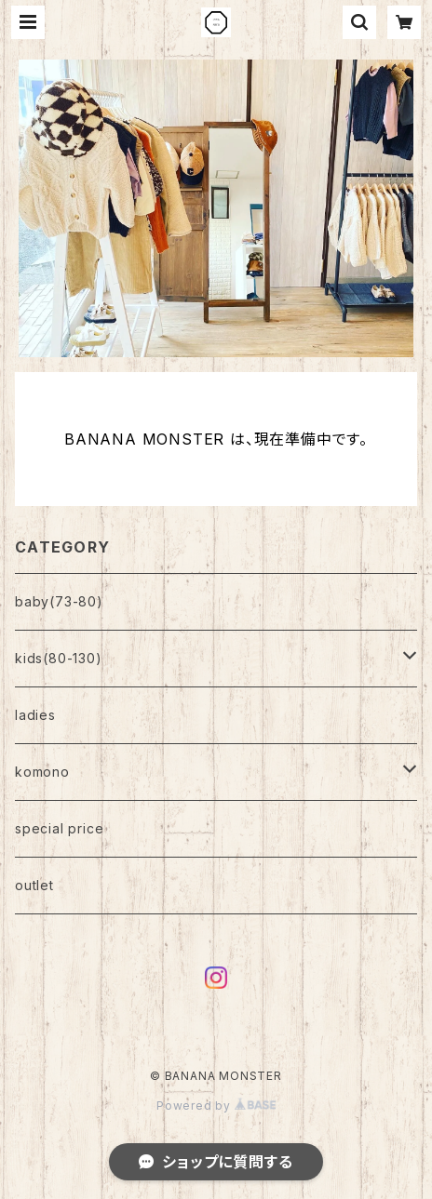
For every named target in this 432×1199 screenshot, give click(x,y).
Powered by (216, 1105)
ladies (35, 715)
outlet (34, 885)
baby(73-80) (59, 601)
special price (59, 828)
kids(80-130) (58, 658)
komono (42, 771)
